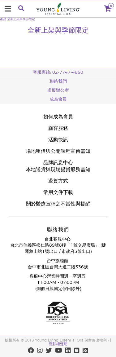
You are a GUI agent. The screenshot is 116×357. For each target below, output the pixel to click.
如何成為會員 (58, 116)
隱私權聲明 (58, 344)
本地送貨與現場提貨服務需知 (58, 169)
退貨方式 (58, 180)
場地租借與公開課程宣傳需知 (58, 151)
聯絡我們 (58, 81)
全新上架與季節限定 (21, 19)
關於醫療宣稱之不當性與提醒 (58, 203)
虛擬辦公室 (58, 90)
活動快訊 (58, 139)
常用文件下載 (58, 192)
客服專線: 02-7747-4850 (58, 72)
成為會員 (58, 99)
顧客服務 (58, 128)
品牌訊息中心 (58, 162)
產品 (3, 19)
